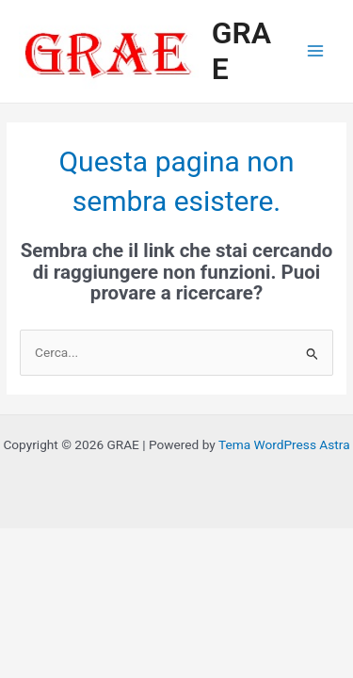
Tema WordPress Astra (284, 444)
